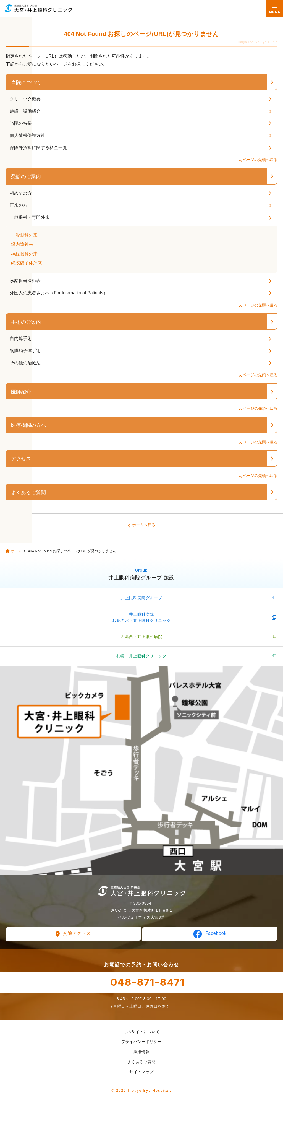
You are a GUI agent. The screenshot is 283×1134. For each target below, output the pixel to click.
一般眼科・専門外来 (29, 217)
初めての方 (21, 193)
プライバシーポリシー (141, 1041)
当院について (26, 82)
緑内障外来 (22, 244)
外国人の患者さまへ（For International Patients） (59, 292)
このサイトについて (141, 1031)
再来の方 (18, 205)
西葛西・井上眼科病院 (141, 636)
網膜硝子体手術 (25, 350)
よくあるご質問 (28, 492)
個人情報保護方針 (27, 135)
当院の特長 (21, 123)
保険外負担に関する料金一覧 (38, 147)
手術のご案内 (26, 322)
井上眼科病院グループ (141, 598)
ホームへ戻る (143, 525)
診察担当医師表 (25, 280)
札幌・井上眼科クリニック (141, 656)
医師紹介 (21, 392)
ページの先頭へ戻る (260, 159)
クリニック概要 (25, 99)
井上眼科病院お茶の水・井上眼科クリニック (141, 617)
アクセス (21, 458)
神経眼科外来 (24, 253)
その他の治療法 (25, 362)
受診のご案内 (26, 176)
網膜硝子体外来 (26, 263)
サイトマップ (141, 1072)
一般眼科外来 (24, 235)
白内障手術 (21, 338)
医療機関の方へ (28, 425)
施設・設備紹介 (25, 111)
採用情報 (141, 1052)
